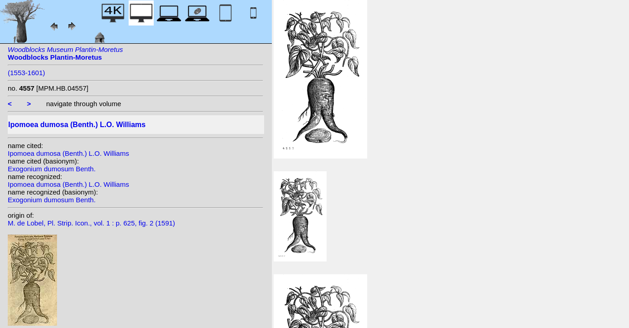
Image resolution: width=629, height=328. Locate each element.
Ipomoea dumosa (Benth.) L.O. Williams (68, 153)
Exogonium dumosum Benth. (52, 169)
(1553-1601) (26, 73)
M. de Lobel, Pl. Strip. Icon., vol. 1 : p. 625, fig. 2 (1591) (91, 223)
